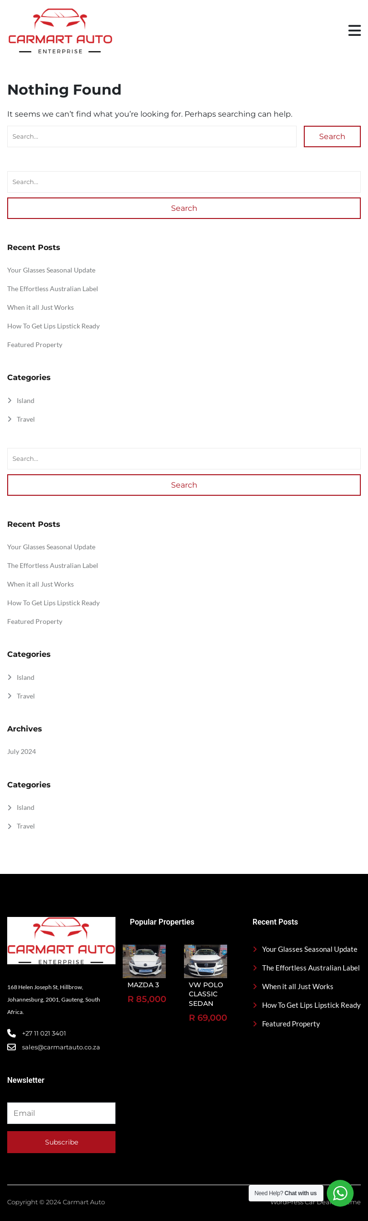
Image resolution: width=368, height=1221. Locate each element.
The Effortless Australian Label (52, 288)
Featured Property (34, 344)
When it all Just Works (40, 307)
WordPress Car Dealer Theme (315, 1202)
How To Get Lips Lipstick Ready (53, 326)
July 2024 (21, 751)
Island (25, 400)
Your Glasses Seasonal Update (51, 270)
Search (332, 136)
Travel (26, 419)
